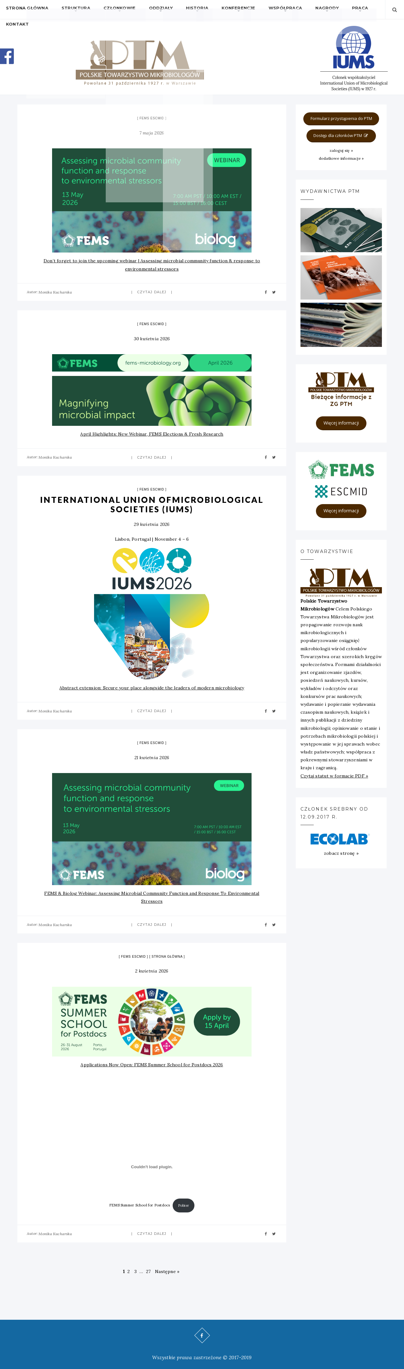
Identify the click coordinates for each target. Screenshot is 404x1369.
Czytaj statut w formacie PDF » (334, 776)
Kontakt (350, 9)
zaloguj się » (341, 150)
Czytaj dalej (151, 292)
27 (148, 1271)
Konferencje (214, 9)
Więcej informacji (341, 423)
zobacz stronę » (341, 853)
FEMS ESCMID (152, 118)
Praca (322, 9)
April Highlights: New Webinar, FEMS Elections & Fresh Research (151, 434)
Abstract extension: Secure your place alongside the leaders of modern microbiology (151, 688)
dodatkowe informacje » (341, 158)
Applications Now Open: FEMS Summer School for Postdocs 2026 (151, 1065)
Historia (177, 9)
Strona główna (25, 9)
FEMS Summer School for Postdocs (139, 1205)
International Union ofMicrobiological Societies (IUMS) (152, 504)
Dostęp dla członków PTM (341, 135)
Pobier (183, 1205)
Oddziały (145, 9)
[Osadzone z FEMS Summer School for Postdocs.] (151, 1167)
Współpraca (256, 9)
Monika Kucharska (55, 292)
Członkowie (108, 9)
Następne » (167, 1271)
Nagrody (293, 9)
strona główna (167, 956)
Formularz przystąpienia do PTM (341, 118)
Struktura (69, 9)
